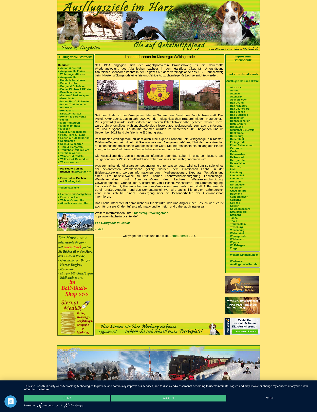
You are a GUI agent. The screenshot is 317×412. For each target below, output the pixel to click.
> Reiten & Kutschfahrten (74, 137)
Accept (168, 398)
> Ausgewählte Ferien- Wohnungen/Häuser (72, 73)
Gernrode (236, 148)
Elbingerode (237, 142)
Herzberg (235, 166)
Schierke (235, 199)
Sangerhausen (239, 196)
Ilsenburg (236, 172)
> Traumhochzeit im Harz (73, 149)
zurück (99, 229)
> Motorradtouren (69, 122)
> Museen (64, 128)
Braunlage (236, 126)
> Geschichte (66, 98)
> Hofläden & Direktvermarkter (69, 112)
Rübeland (236, 193)
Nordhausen (237, 184)
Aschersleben (238, 99)
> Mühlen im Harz (69, 125)
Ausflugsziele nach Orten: (242, 81)
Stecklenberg (238, 211)
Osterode (236, 187)
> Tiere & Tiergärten (70, 146)
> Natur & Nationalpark (72, 131)
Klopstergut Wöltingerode (151, 213)
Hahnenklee (237, 154)
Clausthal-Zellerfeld (242, 129)
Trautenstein (238, 224)
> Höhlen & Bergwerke (72, 116)
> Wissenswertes (68, 162)
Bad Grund (237, 102)
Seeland (235, 202)
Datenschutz (242, 60)
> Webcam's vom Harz (72, 200)
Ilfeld (233, 169)
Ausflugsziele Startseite (75, 57)
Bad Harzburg (238, 105)
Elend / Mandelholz (242, 145)
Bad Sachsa (237, 111)
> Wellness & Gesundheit (73, 159)
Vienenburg (237, 230)
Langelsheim (238, 175)
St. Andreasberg (240, 208)
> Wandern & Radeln (70, 156)
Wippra (234, 242)
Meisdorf (235, 181)
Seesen (234, 205)
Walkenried (237, 233)
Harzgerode (237, 160)
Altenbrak (236, 96)
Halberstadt (237, 157)
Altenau (235, 93)
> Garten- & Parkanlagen (73, 95)
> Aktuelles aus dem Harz (74, 203)
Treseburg (236, 227)
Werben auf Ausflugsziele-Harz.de (243, 263)
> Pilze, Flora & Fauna (71, 134)
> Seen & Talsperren (70, 143)
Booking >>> (83, 171)
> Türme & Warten (69, 153)
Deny (67, 398)
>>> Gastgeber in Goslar (112, 223)
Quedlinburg (238, 190)
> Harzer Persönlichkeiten (74, 101)
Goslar (234, 151)
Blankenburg (238, 123)
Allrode (234, 90)
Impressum (243, 56)
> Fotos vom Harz (69, 197)
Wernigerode (238, 236)
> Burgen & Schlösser (71, 86)
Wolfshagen (237, 245)
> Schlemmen (66, 140)
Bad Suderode (239, 114)
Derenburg (236, 136)
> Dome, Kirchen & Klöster (74, 89)
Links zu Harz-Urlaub (242, 74)
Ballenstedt (237, 117)
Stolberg (235, 214)
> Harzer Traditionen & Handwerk (72, 106)
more (270, 398)
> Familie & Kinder (69, 92)
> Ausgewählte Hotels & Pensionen (71, 79)
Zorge (233, 248)
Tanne (234, 217)
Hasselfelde (237, 163)
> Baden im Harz (68, 83)
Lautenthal (236, 178)
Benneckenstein (240, 120)
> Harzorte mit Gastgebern (74, 194)
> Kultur (63, 119)
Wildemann (237, 239)
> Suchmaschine (68, 187)
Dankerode (237, 133)
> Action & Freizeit (69, 68)
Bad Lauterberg (239, 108)
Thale (233, 220)
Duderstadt (237, 139)
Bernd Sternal (178, 235)
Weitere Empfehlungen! (244, 254)
